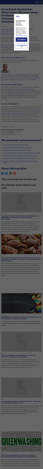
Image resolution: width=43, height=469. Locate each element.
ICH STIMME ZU (21, 39)
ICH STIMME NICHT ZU (22, 46)
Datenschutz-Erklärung (21, 35)
